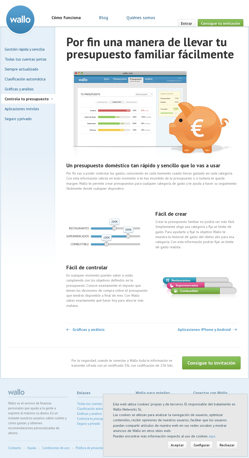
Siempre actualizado (21, 69)
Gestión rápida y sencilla (25, 49)
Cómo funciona (66, 17)
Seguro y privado (18, 118)
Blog (103, 17)
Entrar (186, 23)
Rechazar (227, 445)
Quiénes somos (140, 17)
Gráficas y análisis (89, 329)
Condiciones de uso (56, 448)
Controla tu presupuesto (27, 98)
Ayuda (31, 448)
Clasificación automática (25, 78)
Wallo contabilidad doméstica (20, 19)
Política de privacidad (90, 448)
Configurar (202, 445)
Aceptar (177, 445)
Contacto (14, 448)
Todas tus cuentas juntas (26, 59)
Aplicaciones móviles (22, 108)
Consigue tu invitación (220, 23)
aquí (212, 436)
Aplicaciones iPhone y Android (204, 329)
